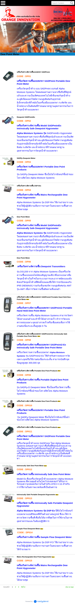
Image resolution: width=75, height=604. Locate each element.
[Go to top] (69, 587)
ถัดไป (23, 587)
